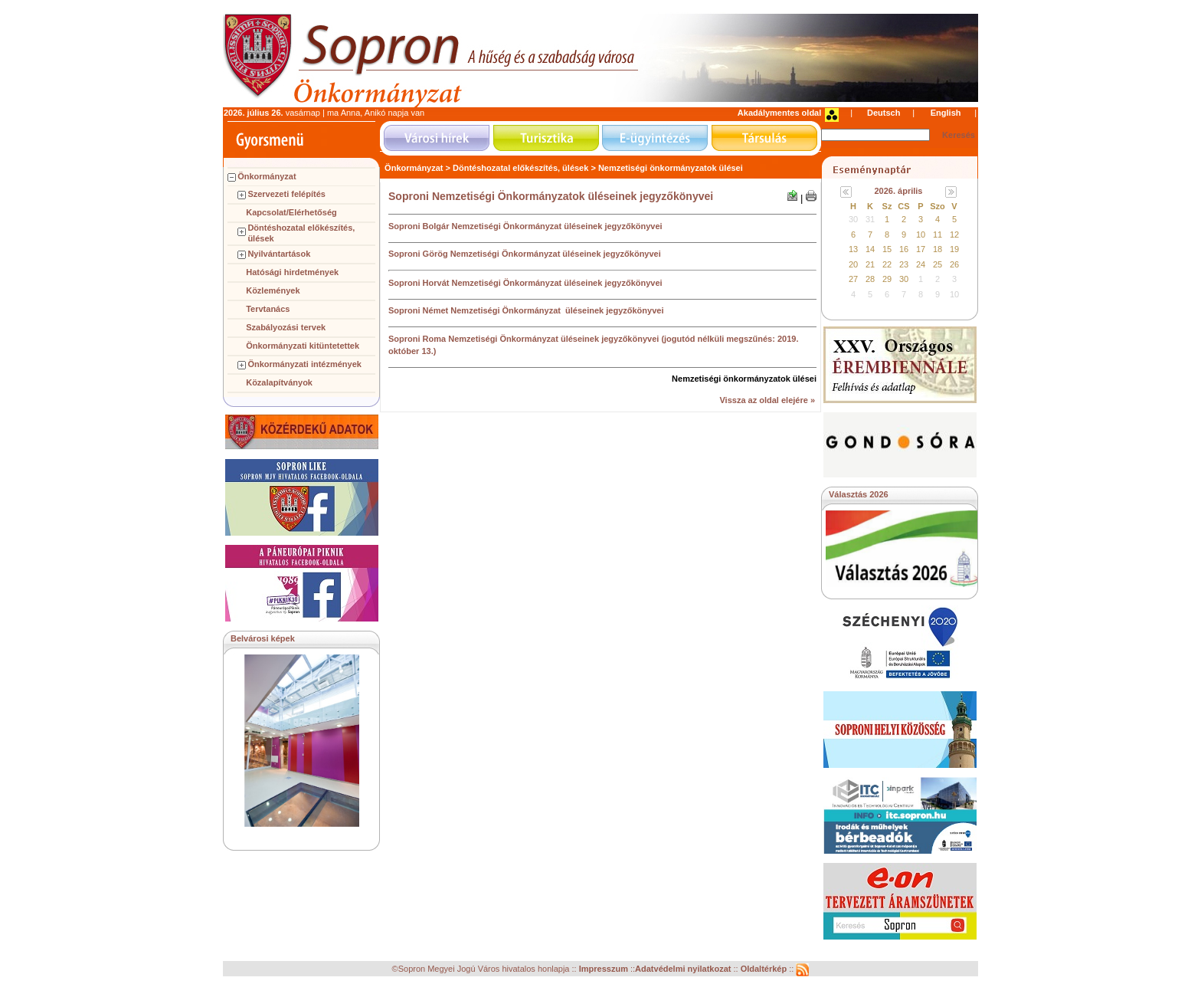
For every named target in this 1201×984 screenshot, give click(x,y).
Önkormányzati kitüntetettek (302, 345)
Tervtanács (268, 308)
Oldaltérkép (765, 969)
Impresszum (604, 969)
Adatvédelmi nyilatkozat (683, 969)
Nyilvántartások (278, 253)
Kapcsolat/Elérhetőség (291, 212)
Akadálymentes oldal (779, 112)
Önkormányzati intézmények (304, 364)
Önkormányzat (266, 176)
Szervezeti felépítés (286, 193)
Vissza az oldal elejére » (767, 400)
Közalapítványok (279, 382)
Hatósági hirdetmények (292, 272)
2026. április (899, 190)
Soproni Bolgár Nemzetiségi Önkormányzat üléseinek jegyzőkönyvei (525, 226)
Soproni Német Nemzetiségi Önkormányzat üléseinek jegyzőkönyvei (525, 310)
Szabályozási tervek (286, 327)
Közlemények (272, 290)
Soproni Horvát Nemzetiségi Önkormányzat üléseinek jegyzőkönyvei (525, 282)
